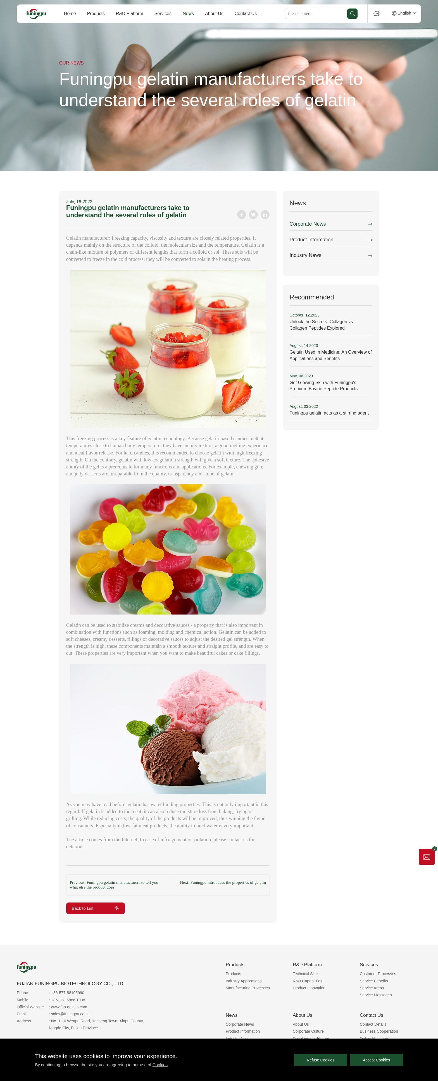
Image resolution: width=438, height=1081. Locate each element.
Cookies (160, 1064)
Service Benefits (374, 981)
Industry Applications (243, 981)
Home (70, 13)
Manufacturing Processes (248, 988)
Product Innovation (309, 988)
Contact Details (373, 1024)
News (188, 13)
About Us (214, 13)
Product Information (311, 239)
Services (163, 13)
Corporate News (307, 224)
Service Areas (372, 988)
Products (96, 13)
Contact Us (246, 13)
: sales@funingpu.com (68, 1014)
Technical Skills (306, 974)
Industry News (305, 255)
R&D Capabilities (307, 981)
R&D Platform (129, 13)
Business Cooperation (379, 1031)
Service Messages (376, 995)
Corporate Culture (308, 1031)
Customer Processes (378, 974)
